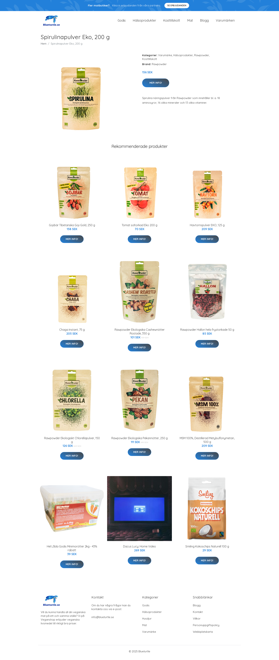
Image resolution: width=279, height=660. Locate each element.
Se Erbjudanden (176, 5)
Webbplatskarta (203, 634)
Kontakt (198, 614)
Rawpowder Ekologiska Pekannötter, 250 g (139, 440)
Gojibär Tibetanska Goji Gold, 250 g (72, 227)
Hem (43, 46)
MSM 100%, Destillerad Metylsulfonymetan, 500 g (207, 442)
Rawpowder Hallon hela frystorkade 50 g (207, 332)
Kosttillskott (171, 22)
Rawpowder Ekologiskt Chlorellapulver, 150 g (72, 442)
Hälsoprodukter (144, 22)
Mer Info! (155, 85)
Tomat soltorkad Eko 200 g (139, 227)
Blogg (204, 22)
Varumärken (225, 22)
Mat (190, 22)
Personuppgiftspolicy (206, 627)
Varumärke (165, 57)
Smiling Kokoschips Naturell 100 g (207, 549)
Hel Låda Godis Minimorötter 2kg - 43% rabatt (72, 550)
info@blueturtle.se (102, 619)
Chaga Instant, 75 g (72, 332)
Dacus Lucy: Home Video (139, 549)
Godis (122, 22)
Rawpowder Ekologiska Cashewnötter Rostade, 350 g (140, 334)
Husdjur (147, 621)
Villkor (197, 621)
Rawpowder (201, 57)
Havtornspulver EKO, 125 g (207, 227)
